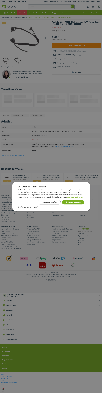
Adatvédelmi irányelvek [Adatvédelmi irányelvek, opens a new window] (75, 197)
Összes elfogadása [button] (73, 202)
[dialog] (51, 196)
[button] (28, 207)
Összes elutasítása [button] (49, 202)
